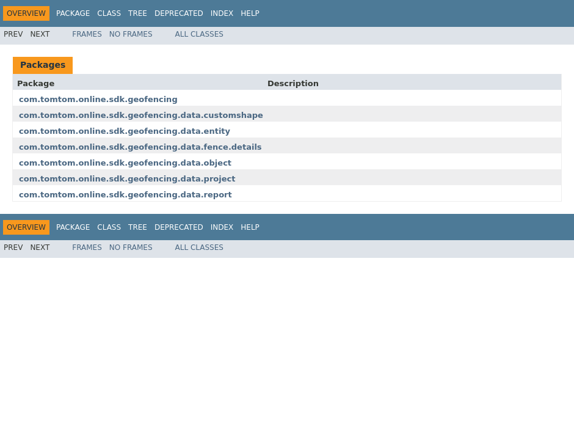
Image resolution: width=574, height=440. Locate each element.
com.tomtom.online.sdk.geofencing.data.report (125, 194)
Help (250, 13)
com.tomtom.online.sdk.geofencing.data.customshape (141, 115)
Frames (87, 34)
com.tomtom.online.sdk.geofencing (98, 99)
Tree (137, 13)
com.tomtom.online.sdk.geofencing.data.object (125, 162)
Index (222, 13)
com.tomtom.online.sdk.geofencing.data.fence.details (140, 147)
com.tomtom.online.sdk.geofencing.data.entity (124, 131)
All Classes (199, 34)
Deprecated (178, 13)
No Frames (131, 34)
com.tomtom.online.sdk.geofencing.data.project (127, 178)
